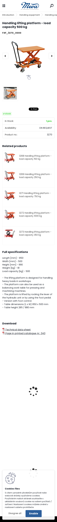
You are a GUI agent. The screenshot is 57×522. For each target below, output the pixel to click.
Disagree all (15, 513)
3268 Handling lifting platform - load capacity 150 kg (35, 157)
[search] (52, 6)
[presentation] (5, 56)
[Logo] (28, 6)
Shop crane (11, 406)
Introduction (8, 14)
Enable (33, 513)
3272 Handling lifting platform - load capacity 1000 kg (35, 214)
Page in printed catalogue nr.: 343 (23, 333)
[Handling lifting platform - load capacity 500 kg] (28, 56)
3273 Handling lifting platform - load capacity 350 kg (35, 233)
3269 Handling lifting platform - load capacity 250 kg (35, 176)
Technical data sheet (16, 329)
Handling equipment (29, 14)
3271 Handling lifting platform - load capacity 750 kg (35, 195)
